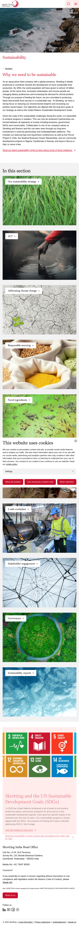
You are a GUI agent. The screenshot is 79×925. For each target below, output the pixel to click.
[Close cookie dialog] (76, 441)
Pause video (72, 46)
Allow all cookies (13, 482)
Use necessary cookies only (40, 482)
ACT (10, 236)
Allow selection (67, 482)
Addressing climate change (22, 290)
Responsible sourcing (19, 345)
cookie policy (11, 464)
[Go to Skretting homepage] (10, 4)
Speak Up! (7, 882)
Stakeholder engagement (21, 563)
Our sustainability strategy (22, 181)
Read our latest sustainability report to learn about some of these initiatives (38, 150)
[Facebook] (13, 909)
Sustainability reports (19, 673)
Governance (14, 618)
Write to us (10, 895)
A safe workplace (17, 509)
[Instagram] (17, 909)
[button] (68, 4)
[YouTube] (8, 909)
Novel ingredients (17, 400)
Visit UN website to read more (19, 830)
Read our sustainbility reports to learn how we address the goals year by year (37, 837)
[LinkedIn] (4, 909)
